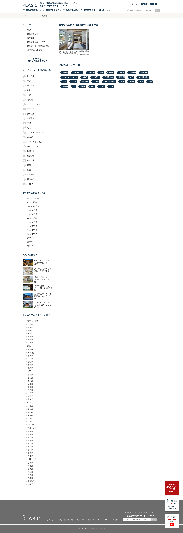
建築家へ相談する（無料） (66, 520)
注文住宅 (29, 76)
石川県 (30, 381)
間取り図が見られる (33, 132)
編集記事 (31, 38)
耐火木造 (29, 86)
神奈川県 (31, 353)
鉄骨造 (28, 90)
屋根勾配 (91, 73)
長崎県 (30, 469)
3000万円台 (32, 214)
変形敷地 (29, 118)
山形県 (30, 340)
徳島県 (30, 447)
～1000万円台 (33, 198)
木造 (27, 81)
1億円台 (30, 238)
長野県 (30, 390)
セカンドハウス (109, 82)
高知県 (30, 456)
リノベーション (31, 104)
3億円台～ (31, 246)
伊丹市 (65, 73)
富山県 (30, 378)
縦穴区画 (133, 73)
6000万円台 (32, 226)
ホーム (27, 16)
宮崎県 (30, 478)
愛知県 (30, 399)
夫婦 (101, 73)
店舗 (27, 165)
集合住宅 (29, 160)
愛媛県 (30, 453)
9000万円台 (32, 234)
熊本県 (30, 472)
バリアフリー (31, 146)
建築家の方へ (81, 520)
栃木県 (30, 365)
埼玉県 (30, 359)
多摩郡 (132, 82)
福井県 (30, 384)
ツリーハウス (78, 73)
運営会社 (107, 520)
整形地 (65, 86)
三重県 (30, 406)
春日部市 (85, 82)
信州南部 (144, 73)
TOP (29, 30)
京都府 (30, 412)
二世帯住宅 (29, 109)
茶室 (64, 82)
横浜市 (121, 73)
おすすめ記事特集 (34, 50)
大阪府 (30, 415)
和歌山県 (31, 424)
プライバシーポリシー (95, 520)
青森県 (30, 327)
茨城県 (30, 362)
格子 (131, 77)
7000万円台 (32, 230)
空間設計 (96, 77)
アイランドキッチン (70, 77)
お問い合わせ (51, 520)
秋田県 (30, 336)
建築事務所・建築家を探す (38, 46)
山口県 (30, 444)
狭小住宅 (29, 114)
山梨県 (30, 387)
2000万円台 (32, 210)
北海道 (30, 324)
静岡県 (30, 396)
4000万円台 (32, 218)
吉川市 (74, 82)
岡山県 (30, 438)
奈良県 (30, 421)
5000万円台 (32, 222)
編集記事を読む (71, 10)
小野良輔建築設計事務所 (82, 55)
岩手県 (30, 330)
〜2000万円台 (33, 206)
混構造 (28, 100)
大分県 (30, 475)
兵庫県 (30, 418)
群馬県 (30, 368)
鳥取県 (30, 431)
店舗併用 (29, 151)
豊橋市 (111, 73)
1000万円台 (32, 202)
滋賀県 (30, 409)
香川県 (30, 450)
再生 (92, 86)
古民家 (28, 137)
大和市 (85, 77)
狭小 (141, 82)
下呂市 (96, 82)
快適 (150, 82)
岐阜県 (30, 393)
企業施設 (29, 174)
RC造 (27, 95)
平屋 (27, 123)
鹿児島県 (31, 481)
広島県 (30, 441)
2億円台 (30, 242)
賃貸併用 (29, 156)
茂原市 (102, 86)
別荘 (27, 128)
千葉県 (30, 356)
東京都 (30, 350)
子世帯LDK (109, 77)
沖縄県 (30, 484)
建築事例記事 (32, 34)
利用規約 (115, 520)
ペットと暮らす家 (32, 142)
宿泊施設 (29, 179)
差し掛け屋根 (143, 77)
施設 (27, 170)
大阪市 (83, 86)
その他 (28, 184)
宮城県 (30, 333)
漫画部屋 (122, 77)
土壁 (111, 86)
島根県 (30, 435)
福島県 (30, 343)
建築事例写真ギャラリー (37, 42)
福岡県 (30, 463)
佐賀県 (30, 466)
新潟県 (30, 375)
